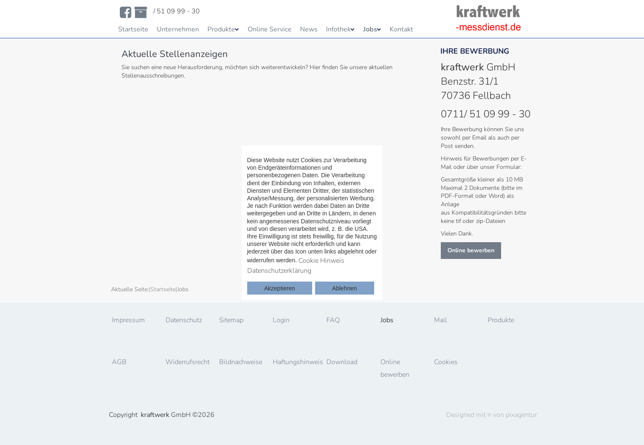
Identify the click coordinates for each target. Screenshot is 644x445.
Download (341, 362)
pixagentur (521, 414)
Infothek (338, 29)
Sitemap (231, 320)
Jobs (370, 29)
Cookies (446, 362)
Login (281, 320)
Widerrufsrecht (187, 362)
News (309, 29)
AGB (119, 362)
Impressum (128, 320)
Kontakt (401, 29)
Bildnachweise (240, 362)
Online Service (270, 29)
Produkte (221, 29)
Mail (440, 320)
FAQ (333, 320)
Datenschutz (184, 320)
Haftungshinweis (296, 362)
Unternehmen (178, 29)
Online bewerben (470, 250)
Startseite (133, 29)
